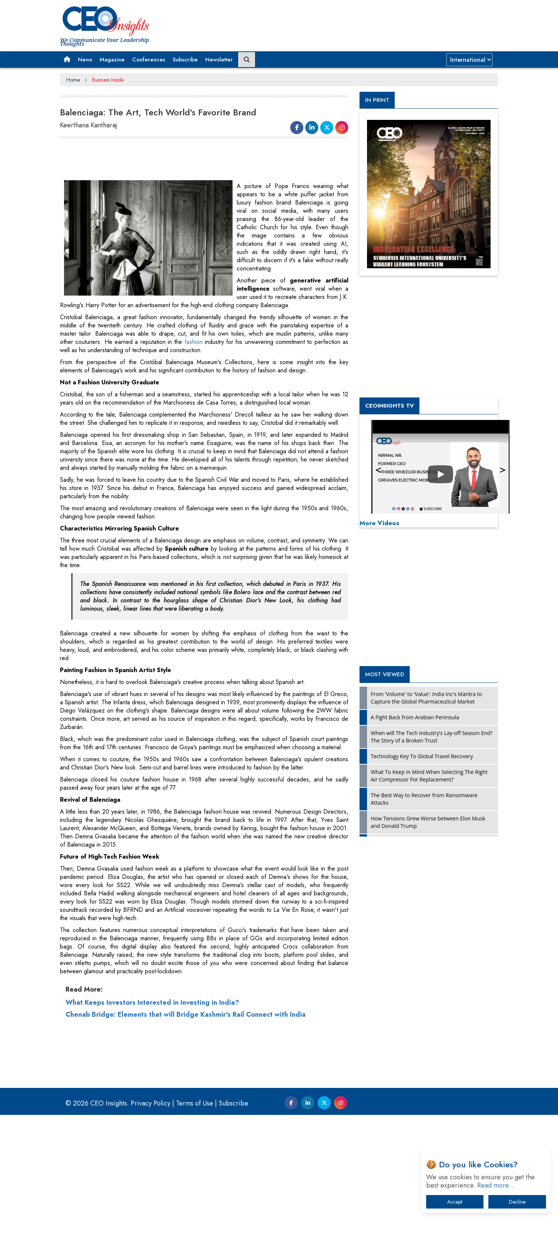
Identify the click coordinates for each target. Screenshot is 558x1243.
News (85, 59)
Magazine (112, 59)
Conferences (148, 59)
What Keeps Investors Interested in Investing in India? (152, 1130)
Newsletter (219, 59)
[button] (67, 59)
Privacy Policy (150, 1231)
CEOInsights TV (389, 406)
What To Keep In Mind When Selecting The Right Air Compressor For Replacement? (429, 775)
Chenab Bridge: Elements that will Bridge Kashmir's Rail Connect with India (186, 1142)
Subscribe (185, 59)
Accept (454, 1202)
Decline (517, 1202)
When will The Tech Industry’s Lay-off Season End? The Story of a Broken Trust (431, 736)
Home (73, 80)
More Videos (379, 522)
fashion (194, 342)
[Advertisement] (196, 159)
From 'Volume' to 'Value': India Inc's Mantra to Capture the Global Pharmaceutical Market (426, 697)
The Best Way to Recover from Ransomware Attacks (424, 799)
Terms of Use (194, 1231)
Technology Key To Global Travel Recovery (422, 756)
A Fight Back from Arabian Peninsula (415, 717)
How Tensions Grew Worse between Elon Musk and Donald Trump (428, 822)
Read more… (496, 1185)
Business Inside (108, 80)
